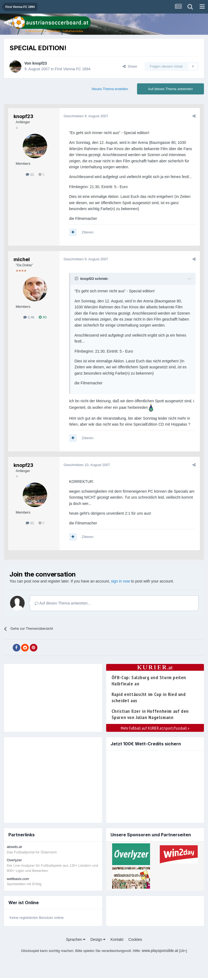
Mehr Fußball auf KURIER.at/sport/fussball (155, 728)
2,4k (28, 317)
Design (97, 939)
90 (43, 317)
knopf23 (39, 63)
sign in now (120, 581)
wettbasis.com (18, 879)
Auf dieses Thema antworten (170, 89)
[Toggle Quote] (76, 278)
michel (22, 259)
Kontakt (116, 939)
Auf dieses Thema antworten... (63, 603)
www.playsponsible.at (160, 950)
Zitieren (87, 232)
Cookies (135, 939)
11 (30, 174)
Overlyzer (14, 860)
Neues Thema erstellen (110, 89)
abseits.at (14, 847)
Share (130, 66)
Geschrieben (86, 116)
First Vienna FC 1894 (72, 69)
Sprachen (75, 939)
